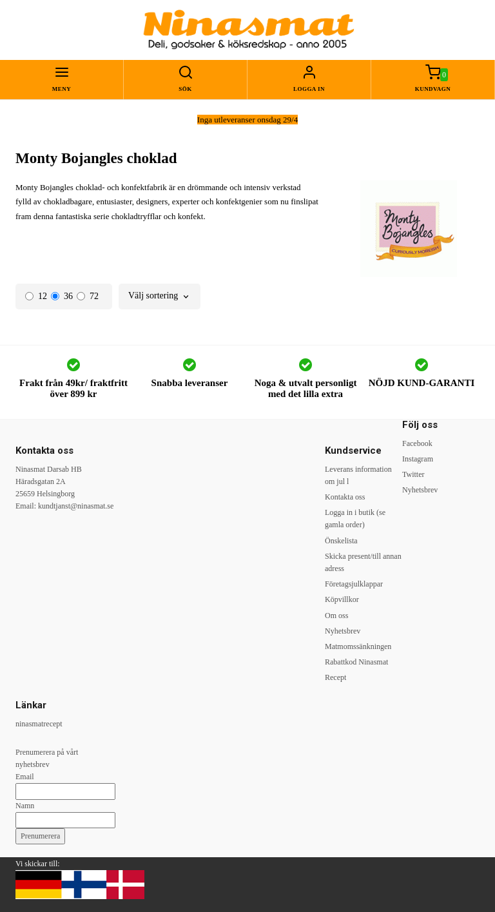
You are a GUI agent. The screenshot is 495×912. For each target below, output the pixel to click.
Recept (335, 677)
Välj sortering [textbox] (153, 295)
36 (62, 296)
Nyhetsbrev (342, 630)
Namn (24, 805)
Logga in (309, 89)
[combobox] (159, 296)
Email (24, 776)
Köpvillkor (342, 599)
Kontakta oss (345, 496)
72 (88, 296)
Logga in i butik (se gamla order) (355, 518)
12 (36, 296)
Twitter (413, 474)
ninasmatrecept (39, 723)
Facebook (417, 443)
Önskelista (341, 540)
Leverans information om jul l (358, 475)
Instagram (417, 458)
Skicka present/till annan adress (363, 562)
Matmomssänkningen (358, 646)
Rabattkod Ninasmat (356, 661)
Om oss (336, 615)
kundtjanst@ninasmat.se (75, 505)
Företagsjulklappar (354, 583)
